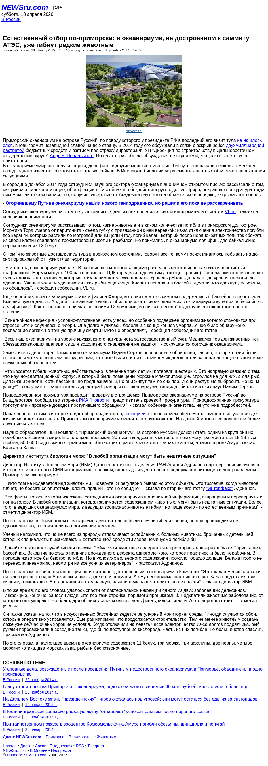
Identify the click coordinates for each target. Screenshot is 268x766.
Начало (10, 746)
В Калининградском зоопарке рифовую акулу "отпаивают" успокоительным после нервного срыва (106, 711)
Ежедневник (61, 746)
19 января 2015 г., (41, 704)
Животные (106, 737)
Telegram (96, 746)
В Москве (38, 750)
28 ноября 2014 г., (41, 717)
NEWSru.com (24, 7)
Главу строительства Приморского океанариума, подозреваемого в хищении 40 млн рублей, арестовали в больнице (125, 686)
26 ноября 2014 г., (41, 679)
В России (11, 19)
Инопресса (61, 750)
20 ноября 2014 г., (41, 692)
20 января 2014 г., (41, 729)
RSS (80, 746)
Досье (25, 746)
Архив (40, 746)
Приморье (55, 737)
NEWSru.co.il (14, 750)
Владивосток (80, 737)
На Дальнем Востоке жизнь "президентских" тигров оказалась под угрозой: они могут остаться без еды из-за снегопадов (130, 699)
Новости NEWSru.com (27, 755)
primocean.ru (134, 131)
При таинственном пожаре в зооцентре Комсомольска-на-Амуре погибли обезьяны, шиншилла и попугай (114, 724)
